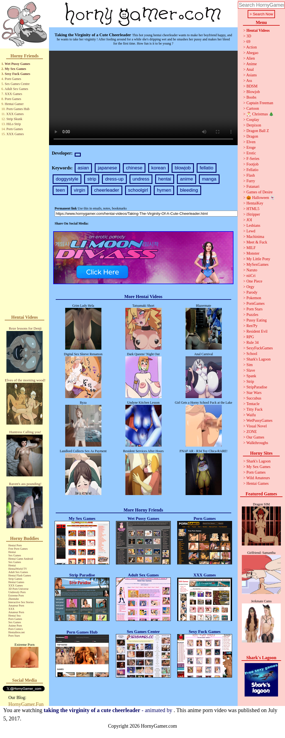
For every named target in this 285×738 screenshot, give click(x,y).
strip (91, 179)
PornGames (255, 303)
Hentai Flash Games (19, 575)
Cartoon (252, 108)
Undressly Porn (17, 592)
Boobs (251, 97)
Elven (250, 142)
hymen (164, 190)
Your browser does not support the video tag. (143, 98)
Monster (252, 253)
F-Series (252, 159)
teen (60, 190)
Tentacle (252, 404)
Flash (250, 175)
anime (186, 179)
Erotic (251, 153)
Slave (250, 370)
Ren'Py (251, 326)
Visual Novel (256, 426)
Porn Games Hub (18, 109)
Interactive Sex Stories (21, 602)
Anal (250, 69)
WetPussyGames (259, 420)
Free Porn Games (18, 548)
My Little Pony (258, 259)
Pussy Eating (256, 320)
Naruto (251, 270)
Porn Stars (14, 635)
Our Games (255, 437)
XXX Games (13, 94)
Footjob (252, 164)
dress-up (114, 179)
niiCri (250, 276)
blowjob (183, 168)
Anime (251, 64)
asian (83, 168)
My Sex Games (15, 69)
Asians (251, 75)
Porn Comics (15, 628)
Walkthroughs (257, 443)
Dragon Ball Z (257, 131)
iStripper (253, 214)
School (251, 354)
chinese (134, 168)
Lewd (250, 231)
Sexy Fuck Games (17, 74)
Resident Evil (256, 331)
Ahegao (252, 53)
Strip (250, 381)
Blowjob (253, 92)
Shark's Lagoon (258, 359)
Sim (249, 365)
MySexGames (257, 264)
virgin (79, 190)
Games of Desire (259, 192)
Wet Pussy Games (17, 64)
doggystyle (67, 179)
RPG (250, 337)
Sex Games (14, 555)
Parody (251, 292)
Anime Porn (15, 625)
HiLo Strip (13, 124)
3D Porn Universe (18, 588)
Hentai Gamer (14, 104)
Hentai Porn (15, 545)
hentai (164, 179)
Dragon (252, 136)
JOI (249, 220)
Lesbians (253, 225)
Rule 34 (252, 342)
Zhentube (13, 598)
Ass (249, 81)
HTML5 (252, 209)
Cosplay (252, 120)
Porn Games (13, 79)
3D (248, 36)
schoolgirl (138, 190)
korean (158, 168)
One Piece (254, 281)
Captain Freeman (259, 103)
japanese (107, 168)
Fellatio (252, 170)
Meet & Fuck (256, 242)
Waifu (251, 415)
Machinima (255, 237)
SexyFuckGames (259, 348)
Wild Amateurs (258, 478)
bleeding (189, 190)
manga (209, 179)
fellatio (206, 168)
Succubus (253, 398)
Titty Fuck (254, 409)
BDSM (251, 86)
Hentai (12, 552)
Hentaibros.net (16, 632)
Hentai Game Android (20, 558)
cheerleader (106, 190)
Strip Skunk (14, 119)
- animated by (109, 710)
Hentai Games (16, 582)
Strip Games (15, 578)
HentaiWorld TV (17, 568)
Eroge (250, 147)
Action (251, 47)
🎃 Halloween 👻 (260, 198)
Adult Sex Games (16, 89)
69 (248, 42)
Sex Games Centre (17, 84)
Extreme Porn (16, 595)
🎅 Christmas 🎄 (260, 114)
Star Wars (253, 393)
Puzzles (252, 315)
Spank (251, 376)
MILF (250, 248)
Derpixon (253, 125)
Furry (250, 181)
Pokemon (253, 298)
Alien (250, 58)
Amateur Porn (16, 605)
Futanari (252, 186)
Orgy (250, 287)
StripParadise (256, 387)
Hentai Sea (14, 615)
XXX (11, 608)
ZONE (251, 432)
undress (141, 179)
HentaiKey (254, 203)
